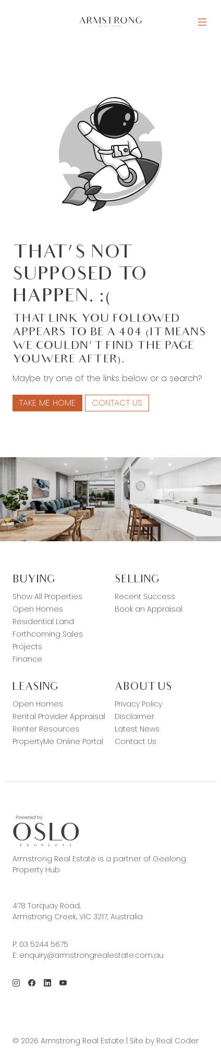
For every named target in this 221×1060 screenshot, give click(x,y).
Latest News (137, 729)
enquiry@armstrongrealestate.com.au (91, 955)
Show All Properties (47, 596)
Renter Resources (46, 729)
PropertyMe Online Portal (58, 741)
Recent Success (145, 596)
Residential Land (43, 621)
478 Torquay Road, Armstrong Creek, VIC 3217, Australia (78, 911)
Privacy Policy (138, 704)
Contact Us (117, 403)
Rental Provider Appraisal (59, 716)
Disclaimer (134, 716)
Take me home (47, 403)
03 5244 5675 (43, 944)
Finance (27, 659)
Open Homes (38, 609)
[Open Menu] (202, 22)
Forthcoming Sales (48, 634)
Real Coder (177, 1040)
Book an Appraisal (148, 609)
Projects (27, 646)
